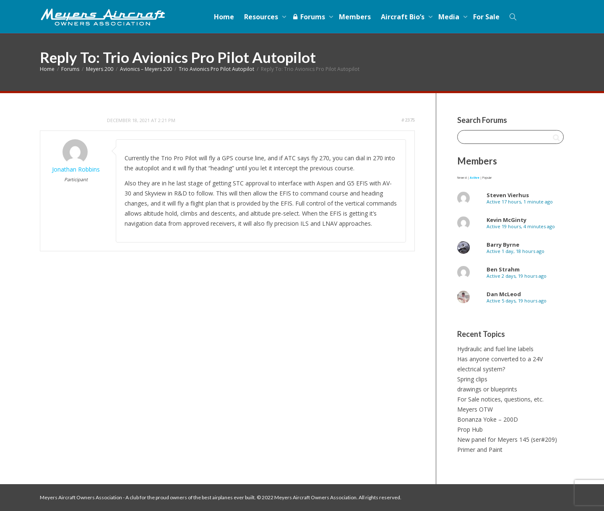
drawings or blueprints (487, 389)
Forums (309, 16)
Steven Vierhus (508, 195)
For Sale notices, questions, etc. (500, 399)
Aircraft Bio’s (403, 16)
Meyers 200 (99, 69)
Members (355, 16)
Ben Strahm (503, 269)
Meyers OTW (475, 409)
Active (474, 178)
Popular (487, 178)
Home (224, 16)
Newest (462, 178)
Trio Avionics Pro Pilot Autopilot (216, 69)
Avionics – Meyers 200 (146, 69)
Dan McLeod (504, 294)
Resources (262, 16)
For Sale (486, 16)
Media (449, 16)
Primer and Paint (479, 450)
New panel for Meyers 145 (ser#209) (507, 439)
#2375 (408, 120)
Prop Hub (470, 429)
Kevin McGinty (506, 220)
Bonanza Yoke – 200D (487, 419)
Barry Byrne (503, 244)
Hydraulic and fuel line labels (495, 349)
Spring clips (472, 379)
